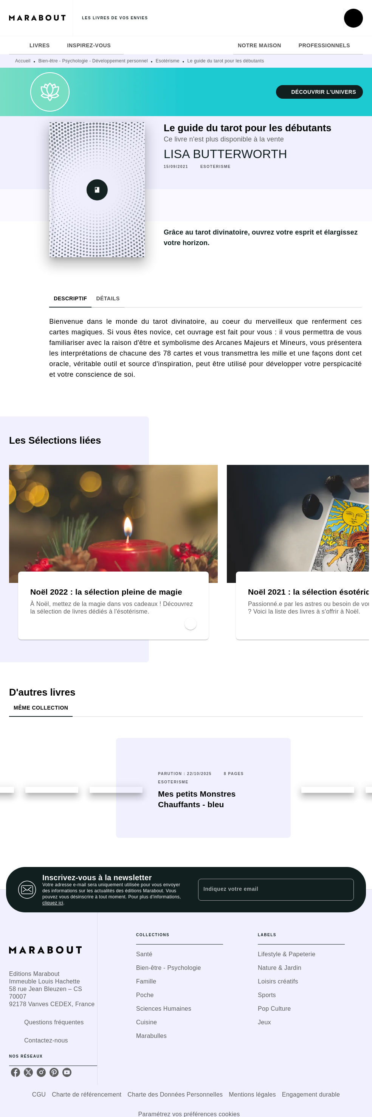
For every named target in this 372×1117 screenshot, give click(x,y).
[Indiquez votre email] (266, 890)
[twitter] (28, 1072)
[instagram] (41, 1072)
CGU (39, 1094)
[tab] (17, 45)
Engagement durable (311, 1094)
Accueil (23, 61)
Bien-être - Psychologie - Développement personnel (93, 61)
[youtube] (66, 1072)
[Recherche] (353, 18)
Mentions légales (252, 1094)
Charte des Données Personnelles (175, 1094)
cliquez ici (52, 903)
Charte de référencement (86, 1094)
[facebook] (15, 1072)
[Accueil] (41, 18)
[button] (319, 92)
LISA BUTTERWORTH (225, 154)
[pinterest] (54, 1072)
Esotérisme (168, 61)
